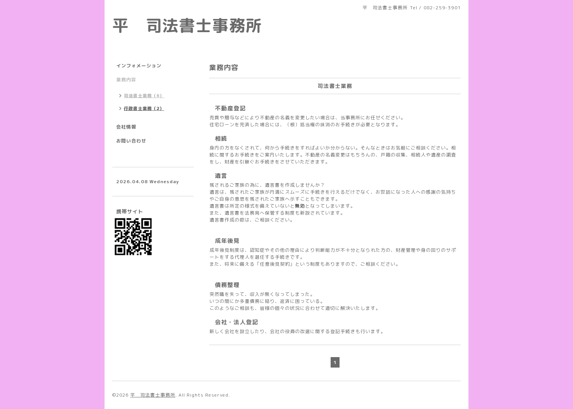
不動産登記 (230, 108)
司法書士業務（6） (144, 96)
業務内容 (126, 79)
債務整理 (227, 285)
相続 (221, 138)
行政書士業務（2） (144, 108)
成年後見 (227, 241)
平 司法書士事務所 (187, 25)
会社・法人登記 (236, 322)
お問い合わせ (131, 140)
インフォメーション (138, 65)
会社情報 (126, 127)
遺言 (221, 176)
